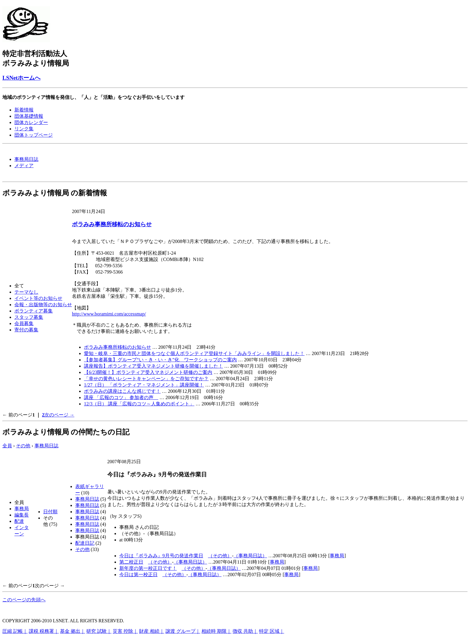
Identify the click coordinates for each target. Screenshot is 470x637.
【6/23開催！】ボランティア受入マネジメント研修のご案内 (148, 372)
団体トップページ (33, 135)
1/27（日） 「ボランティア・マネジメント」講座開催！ (144, 384)
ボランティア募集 (33, 310)
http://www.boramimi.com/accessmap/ (109, 313)
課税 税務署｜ (44, 631)
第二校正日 (131, 561)
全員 (7, 445)
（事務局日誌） (250, 555)
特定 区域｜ (271, 631)
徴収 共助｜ (245, 631)
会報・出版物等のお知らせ (43, 304)
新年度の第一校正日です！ (148, 568)
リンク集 (24, 128)
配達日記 (84, 543)
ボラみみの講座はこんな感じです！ (122, 391)
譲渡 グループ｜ (182, 631)
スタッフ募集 (28, 317)
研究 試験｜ (99, 631)
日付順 (50, 511)
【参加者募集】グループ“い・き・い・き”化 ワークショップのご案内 (160, 359)
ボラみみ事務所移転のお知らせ (112, 224)
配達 (19, 521)
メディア (24, 165)
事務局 (21, 508)
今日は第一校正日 (138, 574)
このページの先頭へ (24, 599)
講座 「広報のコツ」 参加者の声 (121, 397)
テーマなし (26, 292)
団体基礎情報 (28, 116)
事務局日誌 (26, 159)
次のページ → (59, 414)
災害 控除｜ (125, 631)
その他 (23, 445)
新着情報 (24, 109)
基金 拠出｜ (72, 631)
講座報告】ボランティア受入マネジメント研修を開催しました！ (153, 366)
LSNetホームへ (21, 78)
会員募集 (24, 323)
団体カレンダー (31, 122)
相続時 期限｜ (216, 631)
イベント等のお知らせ (38, 298)
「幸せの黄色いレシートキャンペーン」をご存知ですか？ (146, 378)
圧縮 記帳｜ (15, 631)
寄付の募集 (26, 329)
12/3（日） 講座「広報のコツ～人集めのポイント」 (139, 403)
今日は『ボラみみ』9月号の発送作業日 (161, 555)
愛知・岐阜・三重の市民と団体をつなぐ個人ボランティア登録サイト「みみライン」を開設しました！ (194, 353)
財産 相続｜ (151, 631)
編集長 (21, 514)
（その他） (220, 555)
